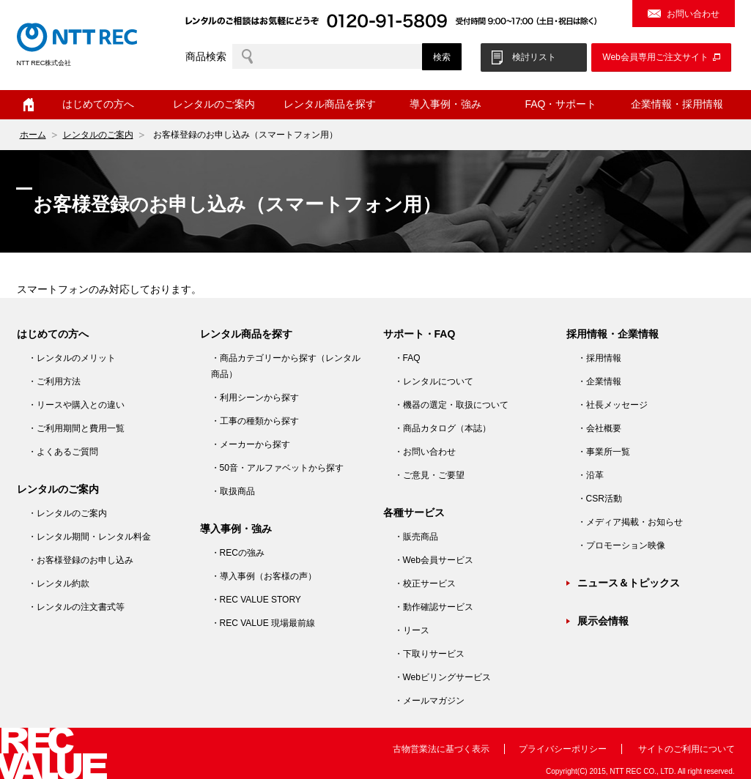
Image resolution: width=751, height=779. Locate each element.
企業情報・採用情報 (677, 104)
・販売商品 (416, 537)
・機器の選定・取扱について (451, 405)
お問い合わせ (693, 14)
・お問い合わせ (425, 452)
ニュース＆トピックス (628, 583)
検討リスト (534, 57)
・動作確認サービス (433, 607)
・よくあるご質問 (63, 452)
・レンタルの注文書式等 (76, 607)
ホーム (28, 104)
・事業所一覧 (603, 452)
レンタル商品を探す (330, 104)
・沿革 (590, 475)
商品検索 (205, 56)
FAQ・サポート (560, 104)
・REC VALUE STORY (256, 599)
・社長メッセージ (612, 405)
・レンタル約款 (58, 583)
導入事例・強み (445, 104)
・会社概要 (599, 428)
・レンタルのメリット (72, 358)
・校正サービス (425, 583)
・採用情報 (599, 358)
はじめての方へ (98, 104)
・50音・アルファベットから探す (277, 468)
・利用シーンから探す (255, 397)
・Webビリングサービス (442, 677)
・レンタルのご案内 (67, 513)
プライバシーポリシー (563, 749)
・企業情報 (599, 381)
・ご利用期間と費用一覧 (76, 428)
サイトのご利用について (686, 749)
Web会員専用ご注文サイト (655, 57)
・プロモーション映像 (621, 545)
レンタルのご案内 (214, 104)
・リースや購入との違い (76, 405)
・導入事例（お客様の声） (264, 576)
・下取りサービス (429, 654)
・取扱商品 (233, 491)
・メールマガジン (429, 701)
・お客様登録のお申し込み (80, 560)
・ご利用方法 (54, 381)
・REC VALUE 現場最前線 (263, 623)
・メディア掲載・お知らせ (630, 522)
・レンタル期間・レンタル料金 (89, 537)
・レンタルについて (433, 381)
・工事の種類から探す (255, 421)
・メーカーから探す (250, 444)
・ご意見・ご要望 (429, 475)
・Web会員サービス (433, 560)
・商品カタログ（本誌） (442, 428)
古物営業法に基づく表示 (441, 749)
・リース (411, 630)
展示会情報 (603, 621)
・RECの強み (237, 553)
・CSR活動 (599, 498)
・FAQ (407, 358)
